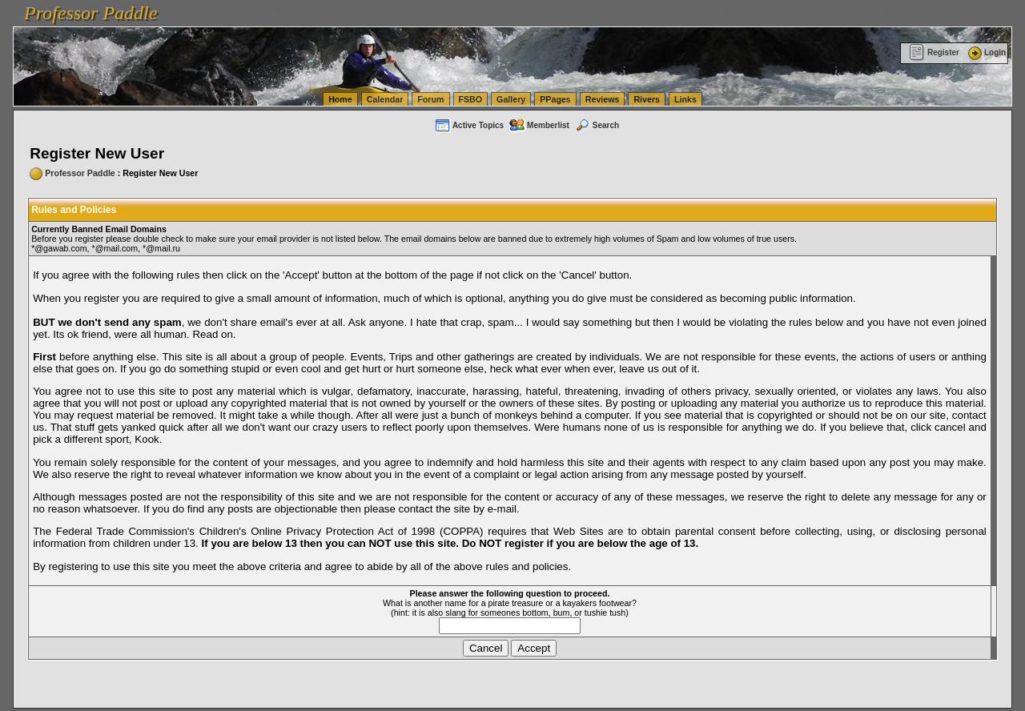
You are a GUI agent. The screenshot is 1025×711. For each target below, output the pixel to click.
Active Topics (469, 125)
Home (340, 99)
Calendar (385, 99)
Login (986, 52)
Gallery (510, 99)
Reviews (602, 99)
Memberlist (538, 125)
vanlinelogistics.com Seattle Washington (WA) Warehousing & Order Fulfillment (452, 8)
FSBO (471, 99)
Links (685, 99)
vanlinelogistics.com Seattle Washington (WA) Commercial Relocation (737, 8)
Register (934, 52)
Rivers (646, 99)
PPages (555, 99)
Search (596, 125)
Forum (430, 99)
